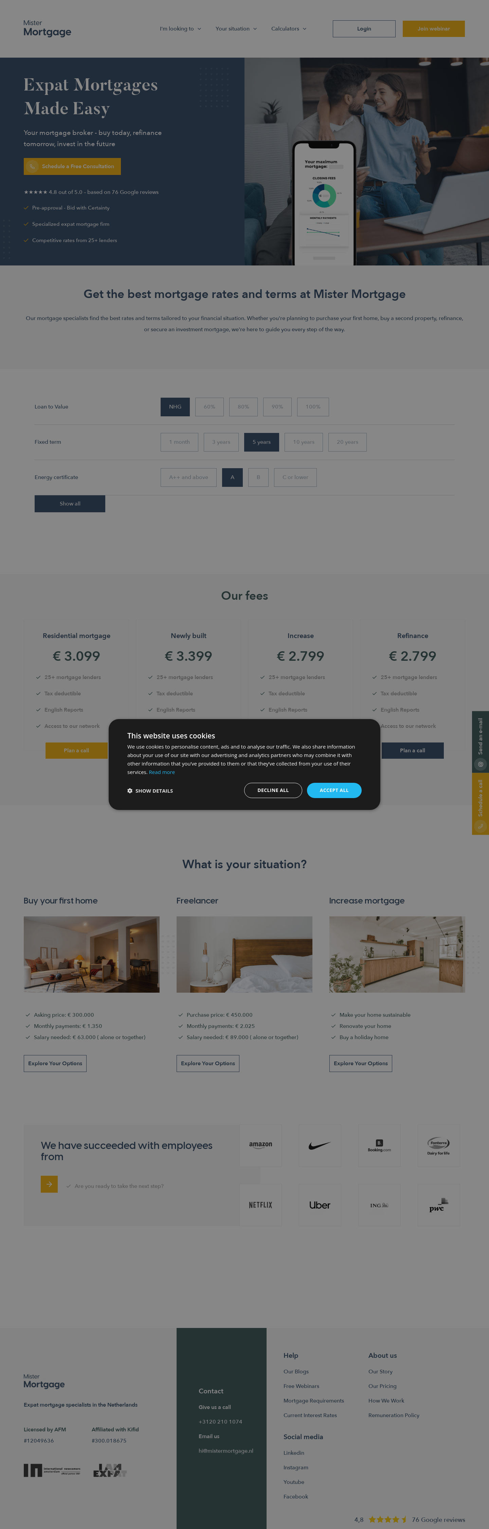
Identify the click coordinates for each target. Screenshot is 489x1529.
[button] (150, 791)
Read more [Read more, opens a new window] (162, 772)
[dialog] (244, 764)
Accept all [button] (334, 790)
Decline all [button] (273, 790)
